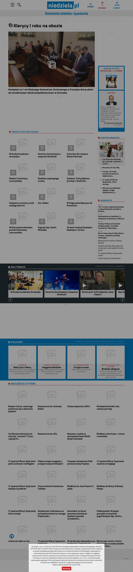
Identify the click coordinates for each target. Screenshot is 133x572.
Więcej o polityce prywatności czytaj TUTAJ (66, 564)
